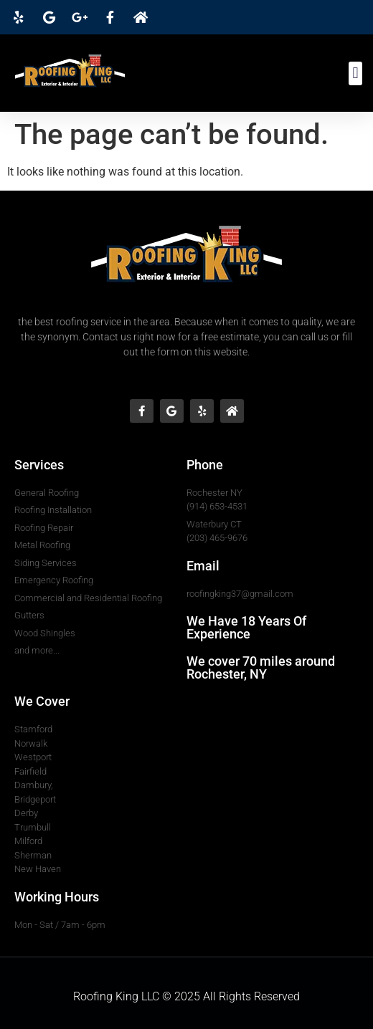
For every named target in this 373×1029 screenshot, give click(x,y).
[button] (355, 73)
